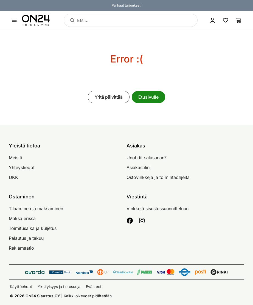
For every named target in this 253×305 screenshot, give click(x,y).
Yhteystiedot (22, 167)
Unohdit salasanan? (146, 157)
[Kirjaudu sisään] (212, 20)
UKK (13, 177)
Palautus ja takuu (26, 238)
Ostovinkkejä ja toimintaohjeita (158, 177)
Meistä (15, 157)
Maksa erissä (22, 218)
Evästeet (94, 286)
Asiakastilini (138, 167)
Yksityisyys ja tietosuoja (59, 286)
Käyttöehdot (21, 286)
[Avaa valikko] (14, 20)
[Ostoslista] (238, 20)
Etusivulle (148, 97)
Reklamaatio (21, 248)
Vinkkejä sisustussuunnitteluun (157, 208)
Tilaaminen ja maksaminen (36, 208)
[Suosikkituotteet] (225, 20)
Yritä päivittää (109, 97)
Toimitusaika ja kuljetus (33, 228)
